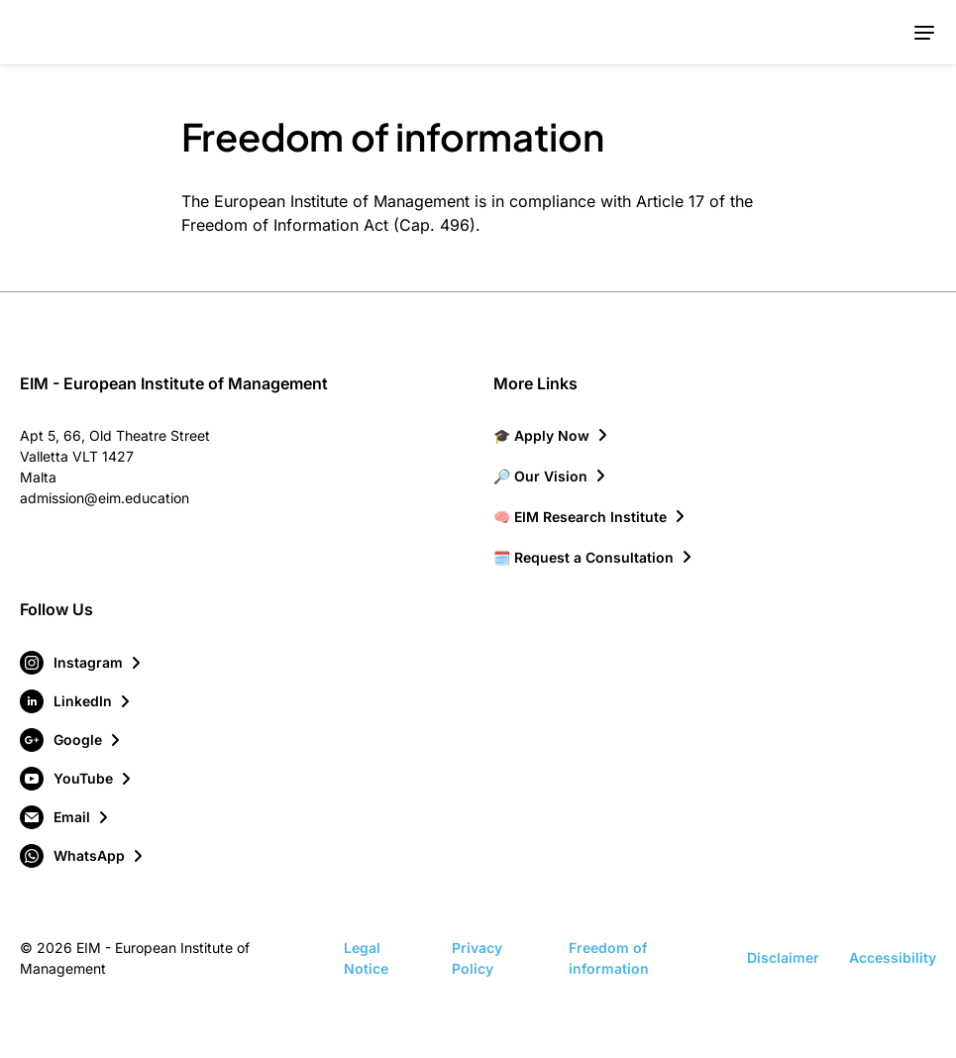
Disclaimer (783, 957)
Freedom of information (609, 958)
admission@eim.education (104, 497)
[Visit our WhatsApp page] (83, 856)
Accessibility (892, 957)
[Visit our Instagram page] (82, 663)
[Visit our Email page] (65, 817)
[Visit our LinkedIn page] (76, 701)
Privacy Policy (477, 958)
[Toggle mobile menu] (924, 32)
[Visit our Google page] (71, 740)
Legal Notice (366, 958)
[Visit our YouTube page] (77, 779)
